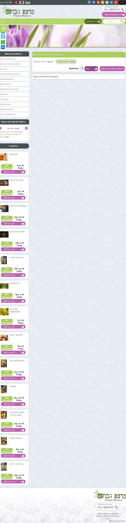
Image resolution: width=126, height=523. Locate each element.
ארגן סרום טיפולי (16, 257)
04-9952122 (112, 9)
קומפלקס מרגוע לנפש (18, 205)
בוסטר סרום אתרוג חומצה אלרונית (17, 413)
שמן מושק (14, 154)
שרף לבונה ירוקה (16, 464)
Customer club (92, 21)
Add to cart (9, 171)
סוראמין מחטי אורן (17, 360)
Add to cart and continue (112, 68)
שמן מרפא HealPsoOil (14, 310)
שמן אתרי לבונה (16, 335)
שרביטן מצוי (15, 283)
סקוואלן (13, 386)
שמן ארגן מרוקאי (16, 180)
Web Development (117, 521)
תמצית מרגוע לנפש (17, 231)
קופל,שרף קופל (16, 438)
